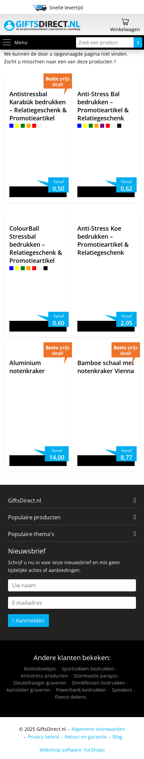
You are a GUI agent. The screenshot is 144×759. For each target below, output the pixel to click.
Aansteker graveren (28, 690)
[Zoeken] (138, 42)
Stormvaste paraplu (96, 676)
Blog (117, 737)
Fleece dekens (70, 697)
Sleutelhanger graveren (39, 683)
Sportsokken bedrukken (88, 668)
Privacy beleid (43, 737)
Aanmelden (28, 620)
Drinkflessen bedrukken (98, 683)
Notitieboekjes (40, 668)
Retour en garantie (86, 737)
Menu (14, 42)
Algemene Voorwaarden (98, 729)
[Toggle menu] (8, 42)
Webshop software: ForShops (72, 750)
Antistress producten (44, 676)
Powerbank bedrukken (81, 690)
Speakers (122, 690)
